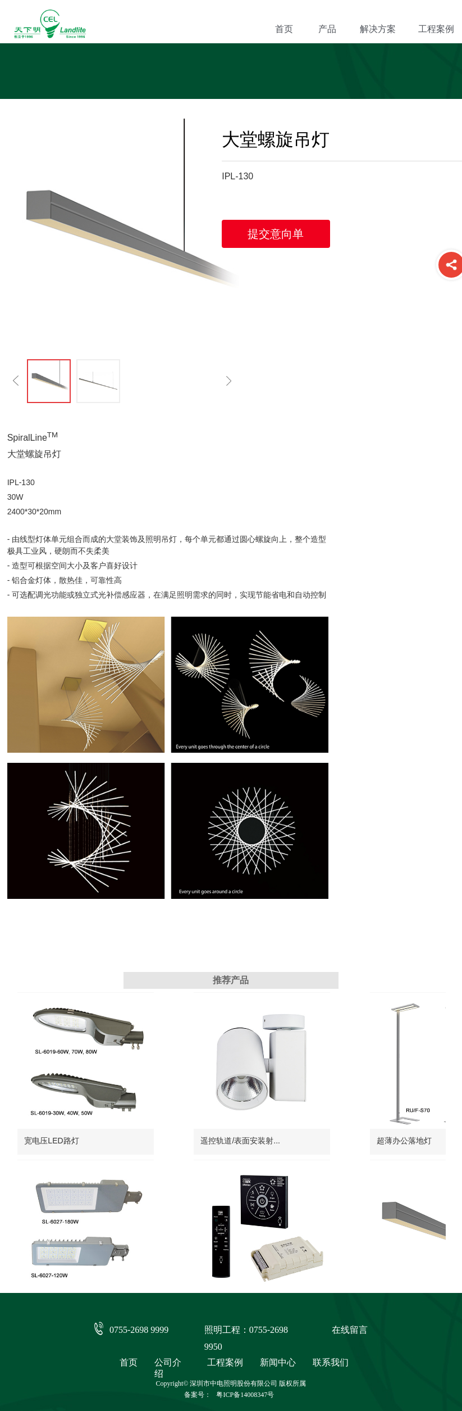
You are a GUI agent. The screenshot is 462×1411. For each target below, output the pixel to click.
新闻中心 (278, 1362)
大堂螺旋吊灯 (171, 1269)
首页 (284, 29)
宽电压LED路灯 (51, 1122)
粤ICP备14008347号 (245, 1395)
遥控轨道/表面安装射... (187, 1122)
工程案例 (225, 1362)
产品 (327, 29)
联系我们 (331, 1362)
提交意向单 (276, 234)
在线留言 (350, 1330)
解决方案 (378, 29)
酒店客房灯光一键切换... (66, 1269)
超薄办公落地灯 (298, 1122)
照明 (153, 539)
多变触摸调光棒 (298, 1269)
